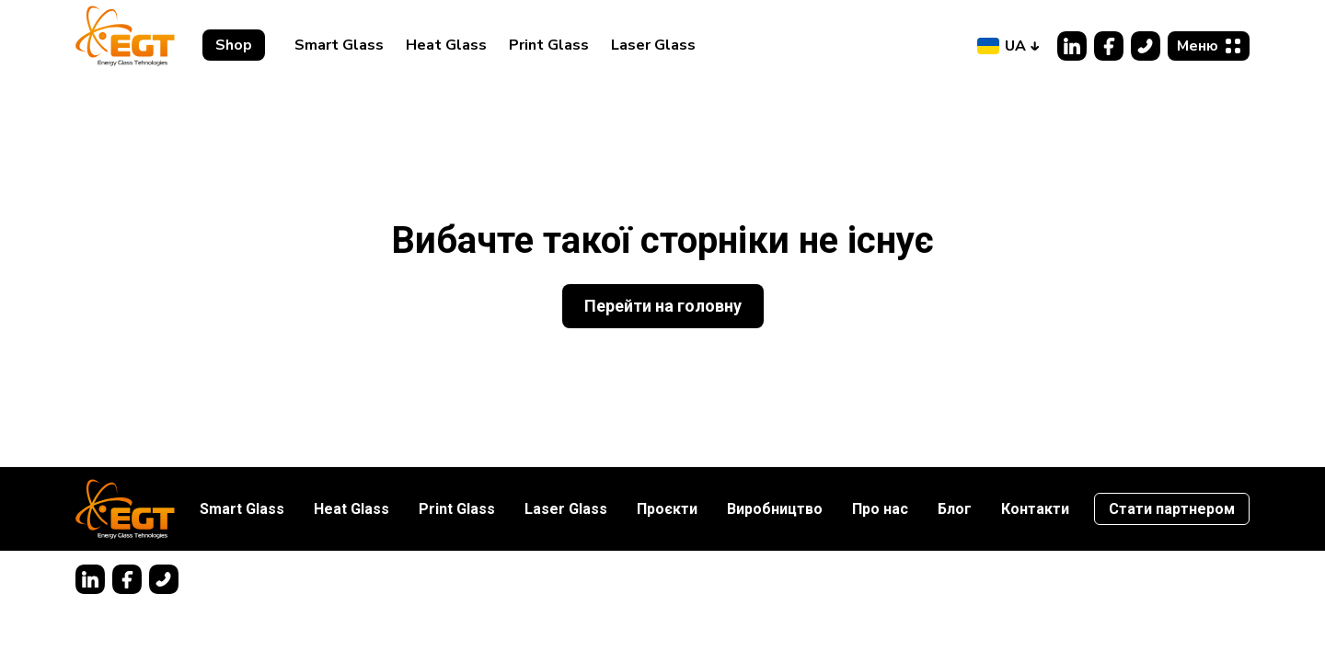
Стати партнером (1172, 509)
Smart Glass (339, 45)
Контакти (1035, 509)
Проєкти (667, 509)
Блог (955, 509)
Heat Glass (446, 45)
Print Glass (549, 45)
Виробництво (775, 509)
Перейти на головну (663, 305)
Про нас (880, 509)
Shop (233, 45)
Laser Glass (653, 45)
